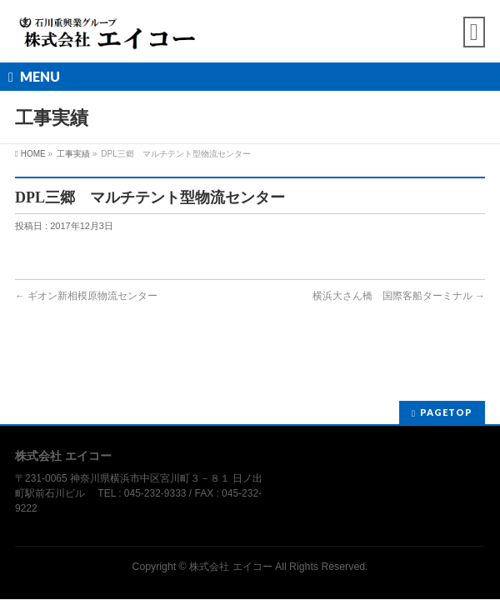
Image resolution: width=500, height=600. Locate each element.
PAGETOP (446, 412)
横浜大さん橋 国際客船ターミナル (398, 296)
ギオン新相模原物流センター (86, 296)
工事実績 (73, 153)
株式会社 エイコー (230, 566)
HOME (33, 153)
